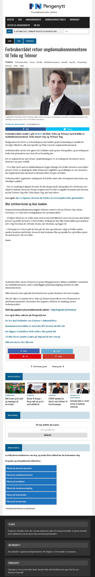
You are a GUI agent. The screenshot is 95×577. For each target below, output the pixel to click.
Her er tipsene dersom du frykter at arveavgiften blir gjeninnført (49, 198)
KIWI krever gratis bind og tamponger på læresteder (13, 396)
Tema (19, 19)
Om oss (36, 25)
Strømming (81, 62)
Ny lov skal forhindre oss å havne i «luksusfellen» (30, 321)
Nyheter (10, 19)
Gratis (31, 62)
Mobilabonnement (51, 62)
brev (39, 134)
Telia (15, 66)
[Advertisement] (47, 259)
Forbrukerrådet (20, 62)
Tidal (21, 66)
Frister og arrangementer (18, 25)
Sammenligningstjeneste (54, 19)
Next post (58, 361)
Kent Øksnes (19, 125)
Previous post (39, 361)
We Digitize (48, 544)
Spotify (72, 62)
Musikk (64, 62)
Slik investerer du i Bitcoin (19, 342)
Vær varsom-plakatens (38, 523)
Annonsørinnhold (33, 19)
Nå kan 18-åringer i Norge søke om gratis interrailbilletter (36, 396)
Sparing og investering (80, 391)
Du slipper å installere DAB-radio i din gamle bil (30, 331)
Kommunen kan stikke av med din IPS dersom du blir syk (34, 326)
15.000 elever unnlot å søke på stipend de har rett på (32, 337)
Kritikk (39, 62)
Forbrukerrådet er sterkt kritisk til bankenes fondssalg (80, 396)
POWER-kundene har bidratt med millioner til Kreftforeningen (58, 396)
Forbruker (9, 391)
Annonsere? (74, 19)
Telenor (8, 66)
